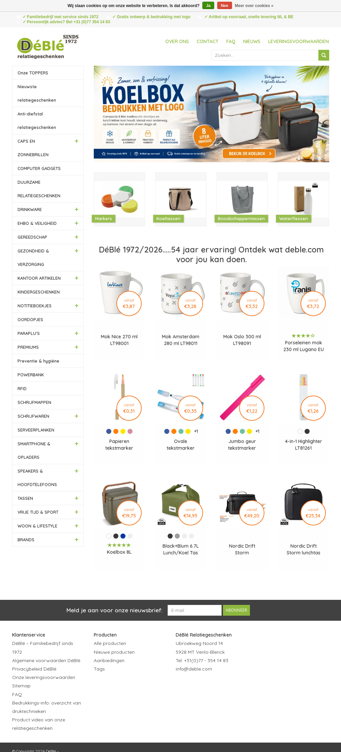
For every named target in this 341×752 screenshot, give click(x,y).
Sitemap (21, 686)
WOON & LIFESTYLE (37, 525)
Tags (99, 669)
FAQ (230, 41)
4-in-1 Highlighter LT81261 (303, 444)
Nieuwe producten (114, 652)
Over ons (177, 41)
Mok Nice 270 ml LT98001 (119, 340)
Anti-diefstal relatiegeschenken (37, 120)
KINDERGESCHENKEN (39, 292)
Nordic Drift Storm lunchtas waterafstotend (303, 549)
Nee (224, 5)
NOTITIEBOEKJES (35, 305)
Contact (208, 41)
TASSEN (25, 498)
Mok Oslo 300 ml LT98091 (242, 340)
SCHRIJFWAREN (33, 416)
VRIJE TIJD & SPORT (38, 512)
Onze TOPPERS (33, 72)
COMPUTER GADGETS (39, 168)
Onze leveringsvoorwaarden (43, 677)
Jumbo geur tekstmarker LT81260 (242, 444)
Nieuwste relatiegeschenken (37, 93)
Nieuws (251, 41)
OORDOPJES (30, 319)
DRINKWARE (30, 209)
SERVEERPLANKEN (36, 430)
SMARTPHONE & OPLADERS (34, 450)
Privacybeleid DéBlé (34, 669)
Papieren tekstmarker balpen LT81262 (119, 444)
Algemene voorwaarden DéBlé (46, 660)
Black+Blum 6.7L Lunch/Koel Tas (181, 549)
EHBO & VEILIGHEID (37, 223)
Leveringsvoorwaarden (298, 41)
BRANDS (26, 539)
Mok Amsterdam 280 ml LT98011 (180, 340)
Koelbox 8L (119, 552)
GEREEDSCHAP (32, 237)
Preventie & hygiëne (38, 361)
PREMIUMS (28, 347)
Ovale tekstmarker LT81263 (181, 444)
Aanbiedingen (109, 660)
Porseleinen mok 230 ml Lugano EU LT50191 (303, 346)
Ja (208, 5)
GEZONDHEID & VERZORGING (33, 257)
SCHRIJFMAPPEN (34, 402)
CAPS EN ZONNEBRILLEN (33, 147)
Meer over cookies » (254, 5)
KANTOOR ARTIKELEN (39, 278)
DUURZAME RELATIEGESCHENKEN (39, 188)
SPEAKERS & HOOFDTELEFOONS (37, 477)
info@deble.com (194, 669)
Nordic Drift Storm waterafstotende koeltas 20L (242, 549)
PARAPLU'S (29, 333)
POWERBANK (31, 374)
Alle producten (110, 643)
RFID (22, 388)
